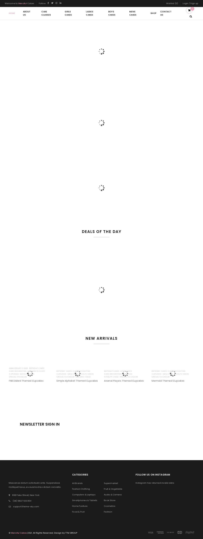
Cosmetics (109, 506)
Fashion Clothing (81, 488)
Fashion (108, 511)
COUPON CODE (165, 105)
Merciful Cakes (19, 532)
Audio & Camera (113, 494)
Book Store (110, 500)
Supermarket (111, 483)
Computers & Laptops (83, 494)
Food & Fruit (78, 511)
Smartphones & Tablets (84, 500)
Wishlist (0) (172, 3)
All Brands (77, 483)
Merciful (22, 3)
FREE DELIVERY (38, 105)
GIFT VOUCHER (101, 105)
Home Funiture (80, 506)
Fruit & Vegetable (113, 488)
